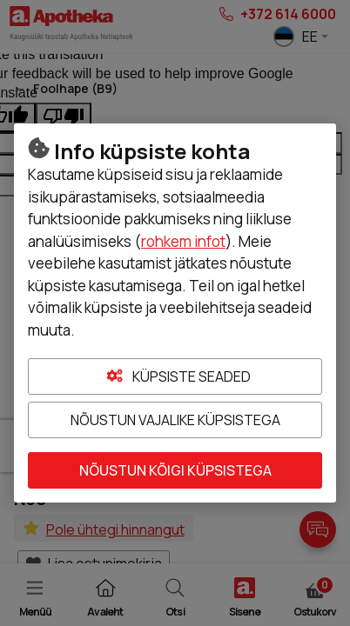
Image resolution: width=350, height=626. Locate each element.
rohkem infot (183, 241)
